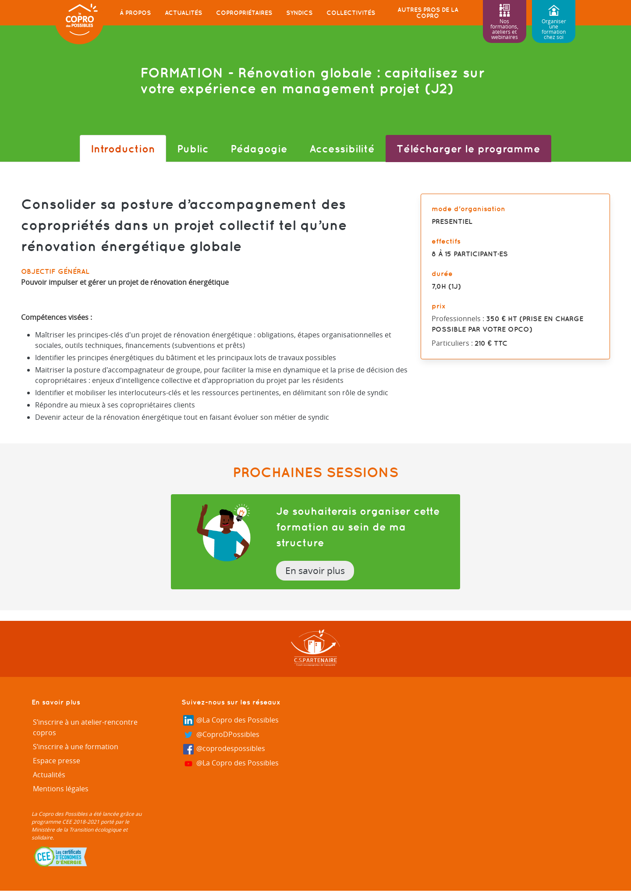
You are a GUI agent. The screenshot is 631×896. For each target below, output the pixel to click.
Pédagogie (258, 148)
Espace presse (56, 760)
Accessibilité (342, 148)
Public (193, 148)
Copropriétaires (244, 12)
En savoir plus (315, 570)
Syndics (299, 12)
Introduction (123, 148)
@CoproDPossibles (221, 735)
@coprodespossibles (224, 749)
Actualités (183, 12)
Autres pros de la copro (427, 12)
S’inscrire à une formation (75, 746)
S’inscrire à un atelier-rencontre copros (85, 727)
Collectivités (350, 12)
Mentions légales (61, 788)
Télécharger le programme (468, 148)
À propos (135, 12)
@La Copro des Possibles (231, 720)
